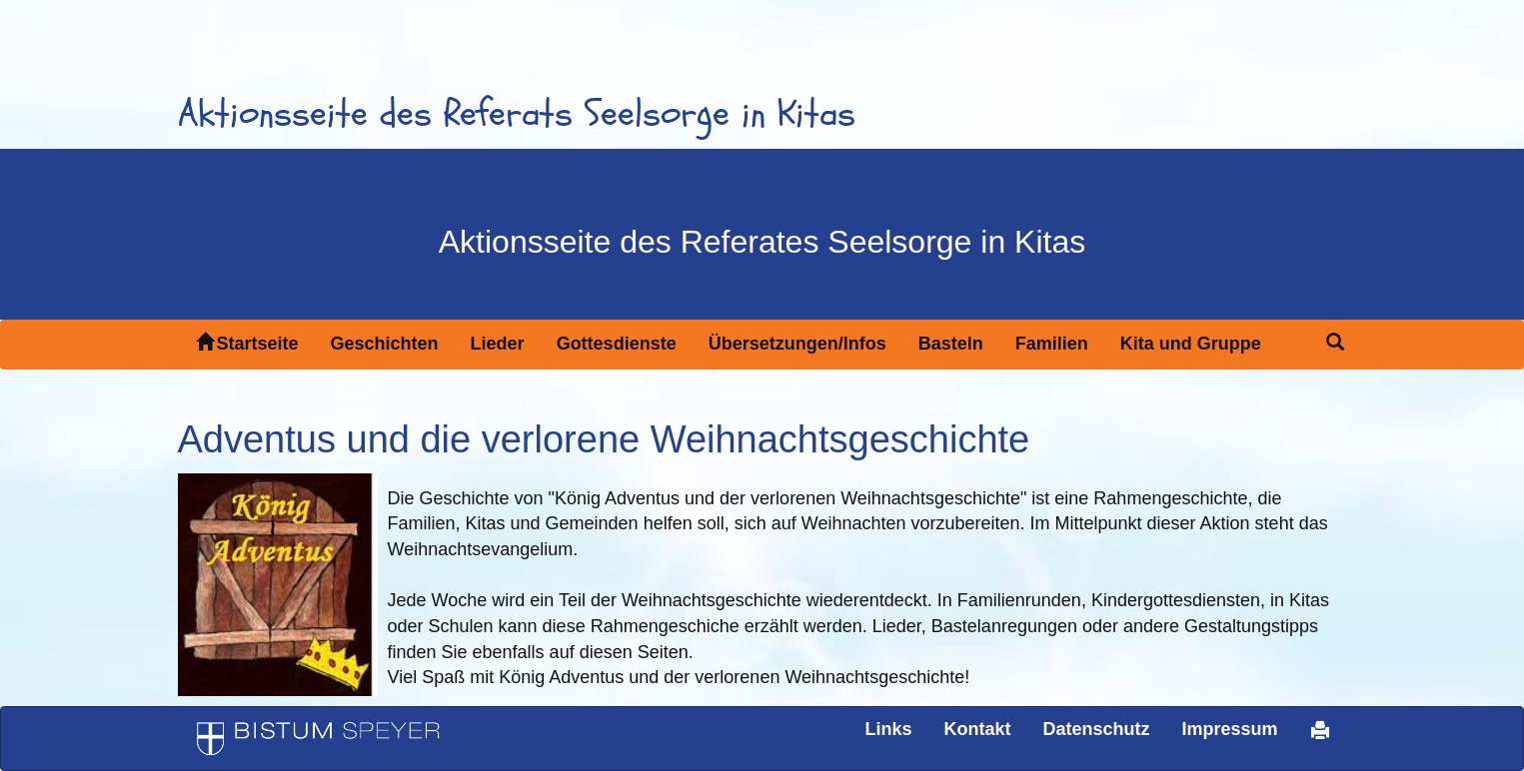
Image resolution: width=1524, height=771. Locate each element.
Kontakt (976, 729)
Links (887, 729)
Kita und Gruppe (1190, 344)
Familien (1051, 344)
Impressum (1229, 729)
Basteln (950, 344)
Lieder (498, 344)
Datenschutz (1095, 729)
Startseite (247, 343)
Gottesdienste (617, 344)
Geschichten (385, 344)
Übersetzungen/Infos (797, 344)
